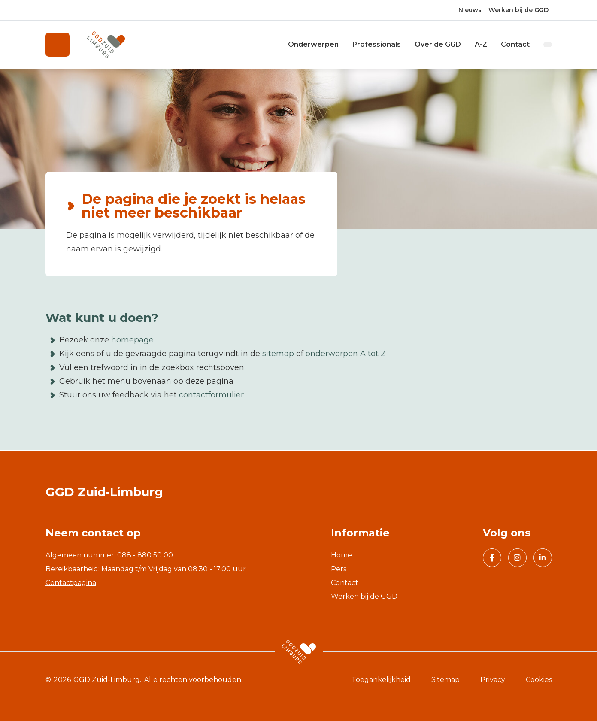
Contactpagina (70, 583)
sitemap (278, 354)
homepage (132, 340)
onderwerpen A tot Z (346, 354)
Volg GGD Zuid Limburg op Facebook (488, 558)
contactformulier (211, 395)
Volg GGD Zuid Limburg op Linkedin (539, 558)
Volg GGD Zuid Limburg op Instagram (514, 558)
